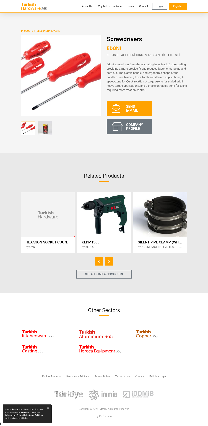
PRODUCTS (27, 31)
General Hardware (48, 31)
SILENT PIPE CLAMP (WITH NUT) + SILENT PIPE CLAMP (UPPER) (162, 242)
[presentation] (99, 261)
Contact (139, 376)
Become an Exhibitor (77, 376)
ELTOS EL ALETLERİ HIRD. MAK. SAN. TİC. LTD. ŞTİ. (144, 55)
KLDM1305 (90, 242)
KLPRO (89, 247)
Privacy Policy (102, 376)
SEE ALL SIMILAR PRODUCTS (104, 274)
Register (177, 6)
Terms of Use (122, 376)
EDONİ (114, 48)
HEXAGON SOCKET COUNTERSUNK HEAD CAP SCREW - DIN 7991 (50, 242)
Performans (105, 416)
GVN (32, 247)
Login (160, 6)
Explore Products (51, 376)
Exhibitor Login (157, 376)
